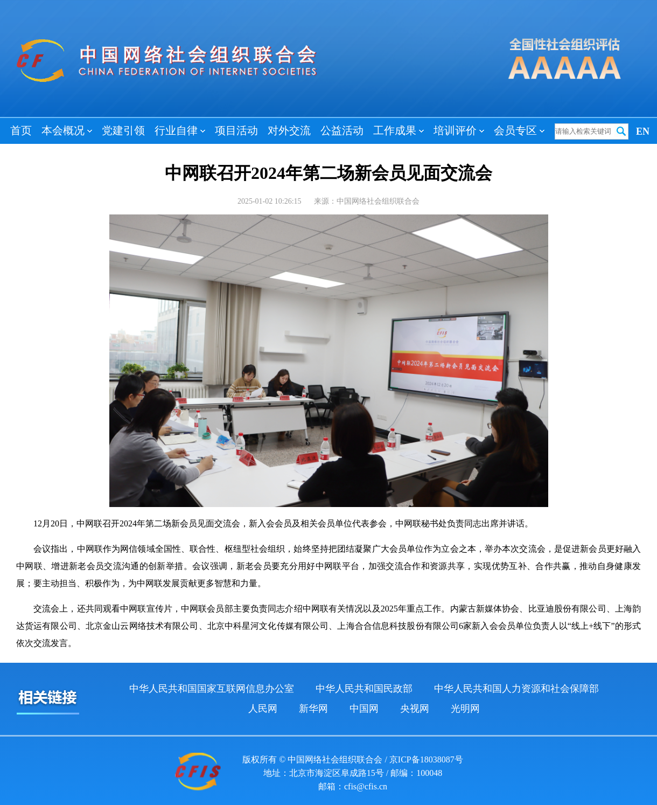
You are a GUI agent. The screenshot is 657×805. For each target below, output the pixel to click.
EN (642, 131)
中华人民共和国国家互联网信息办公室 (211, 688)
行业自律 (180, 130)
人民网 (262, 708)
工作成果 (398, 130)
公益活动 (342, 130)
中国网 (364, 708)
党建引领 (123, 130)
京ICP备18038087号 (426, 759)
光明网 (465, 708)
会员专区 (519, 130)
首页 (21, 130)
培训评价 (459, 130)
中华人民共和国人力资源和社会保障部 (516, 688)
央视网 (414, 708)
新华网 (313, 708)
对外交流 (289, 130)
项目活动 (236, 130)
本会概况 (66, 130)
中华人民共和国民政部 (364, 688)
